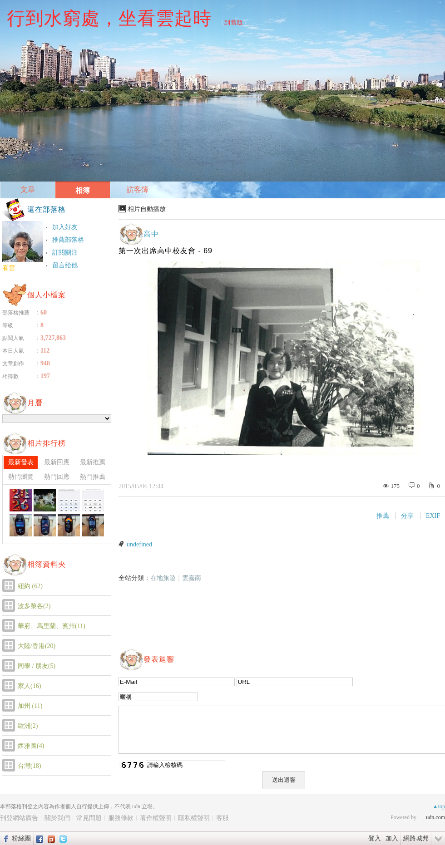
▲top (439, 806)
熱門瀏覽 (21, 476)
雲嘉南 (191, 578)
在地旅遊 (163, 578)
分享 (407, 515)
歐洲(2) (28, 725)
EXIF (433, 515)
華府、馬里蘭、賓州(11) (51, 626)
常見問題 (89, 818)
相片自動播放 (147, 209)
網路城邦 (416, 838)
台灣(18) (29, 765)
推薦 (382, 515)
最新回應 (56, 462)
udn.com (435, 817)
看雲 (8, 268)
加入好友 (65, 227)
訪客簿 (137, 189)
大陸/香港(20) (36, 646)
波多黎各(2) (34, 606)
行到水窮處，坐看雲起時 (109, 18)
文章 (27, 189)
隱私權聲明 (194, 818)
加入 (392, 838)
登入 (374, 838)
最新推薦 (92, 462)
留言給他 (65, 265)
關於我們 (57, 818)
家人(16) (29, 686)
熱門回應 (56, 476)
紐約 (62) (30, 586)
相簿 (82, 190)
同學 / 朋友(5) (36, 666)
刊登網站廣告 (19, 818)
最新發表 (21, 462)
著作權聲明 (156, 818)
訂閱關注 (65, 252)
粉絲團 (21, 838)
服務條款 (121, 818)
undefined (139, 544)
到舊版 (233, 22)
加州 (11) (30, 706)
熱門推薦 (92, 476)
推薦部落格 (68, 239)
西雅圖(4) (31, 745)
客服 (222, 818)
